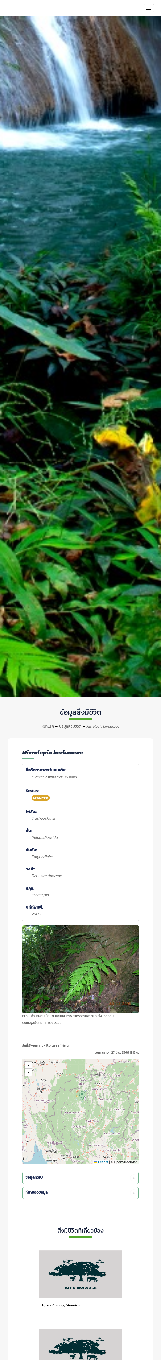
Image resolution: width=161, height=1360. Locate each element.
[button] (81, 1095)
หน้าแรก (48, 726)
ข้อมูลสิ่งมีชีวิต (70, 726)
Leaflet (101, 1162)
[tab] (81, 1178)
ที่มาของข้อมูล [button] (81, 1192)
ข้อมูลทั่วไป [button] (81, 1177)
